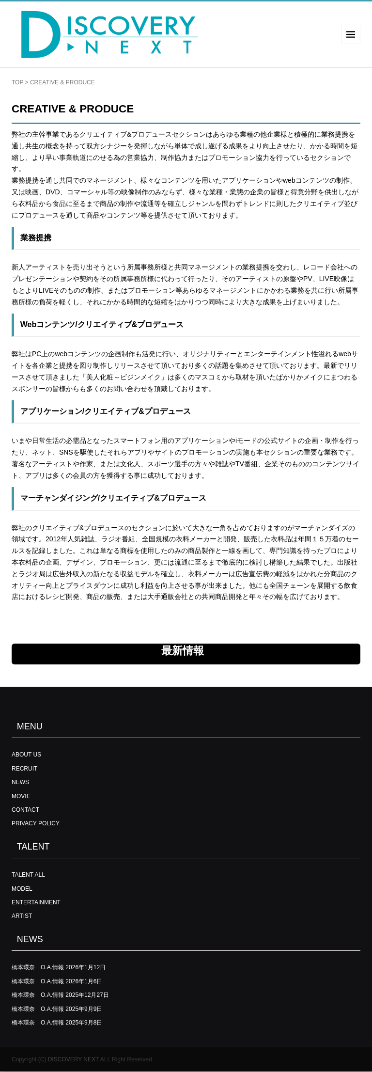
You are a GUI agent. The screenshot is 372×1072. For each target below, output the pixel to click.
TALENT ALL (28, 874)
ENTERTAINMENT (36, 902)
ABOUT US (26, 754)
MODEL (22, 888)
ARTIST (22, 916)
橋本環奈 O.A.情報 (38, 967)
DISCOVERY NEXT (73, 1059)
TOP (17, 82)
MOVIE (21, 796)
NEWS (20, 782)
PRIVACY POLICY (36, 823)
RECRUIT (24, 768)
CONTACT (25, 809)
